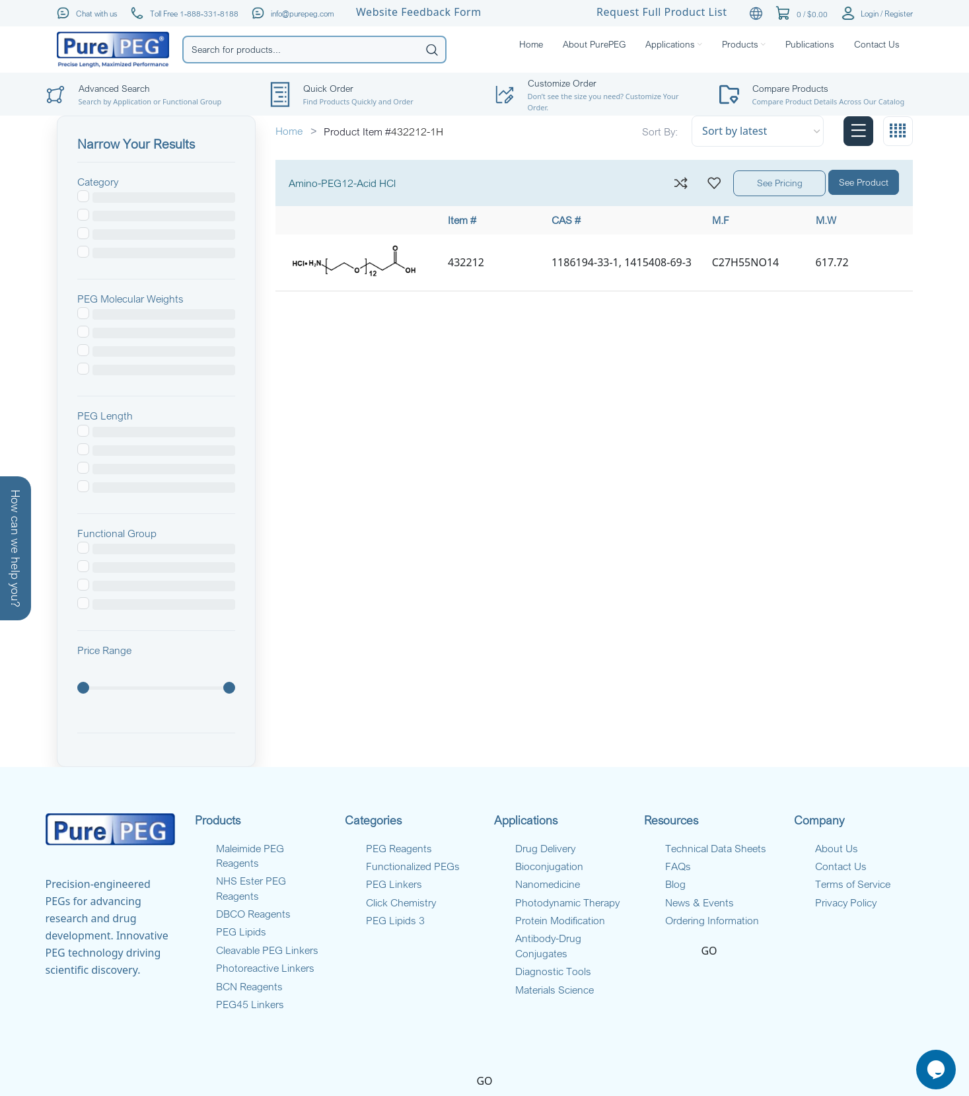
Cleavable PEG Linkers (267, 950)
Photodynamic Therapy (567, 902)
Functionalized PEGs (413, 866)
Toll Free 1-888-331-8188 (194, 13)
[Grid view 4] (898, 131)
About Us (836, 848)
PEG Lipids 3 (395, 920)
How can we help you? (16, 548)
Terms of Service (852, 884)
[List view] (858, 131)
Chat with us (97, 13)
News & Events (699, 902)
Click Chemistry (401, 902)
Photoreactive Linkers (265, 967)
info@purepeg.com (302, 13)
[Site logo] (113, 48)
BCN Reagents (249, 986)
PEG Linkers (394, 884)
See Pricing (780, 183)
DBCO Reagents (253, 913)
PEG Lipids (241, 931)
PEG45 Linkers (250, 1004)
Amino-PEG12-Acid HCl (342, 183)
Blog (675, 884)
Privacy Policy (846, 902)
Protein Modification (560, 920)
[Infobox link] (821, 94)
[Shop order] (758, 131)
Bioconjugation (549, 866)
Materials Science (554, 989)
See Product (863, 182)
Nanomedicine (547, 884)
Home (290, 131)
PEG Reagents (399, 848)
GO (709, 950)
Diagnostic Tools (553, 971)
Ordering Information (712, 920)
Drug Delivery (545, 848)
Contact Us (841, 866)
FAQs (678, 866)
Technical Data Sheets (715, 848)
